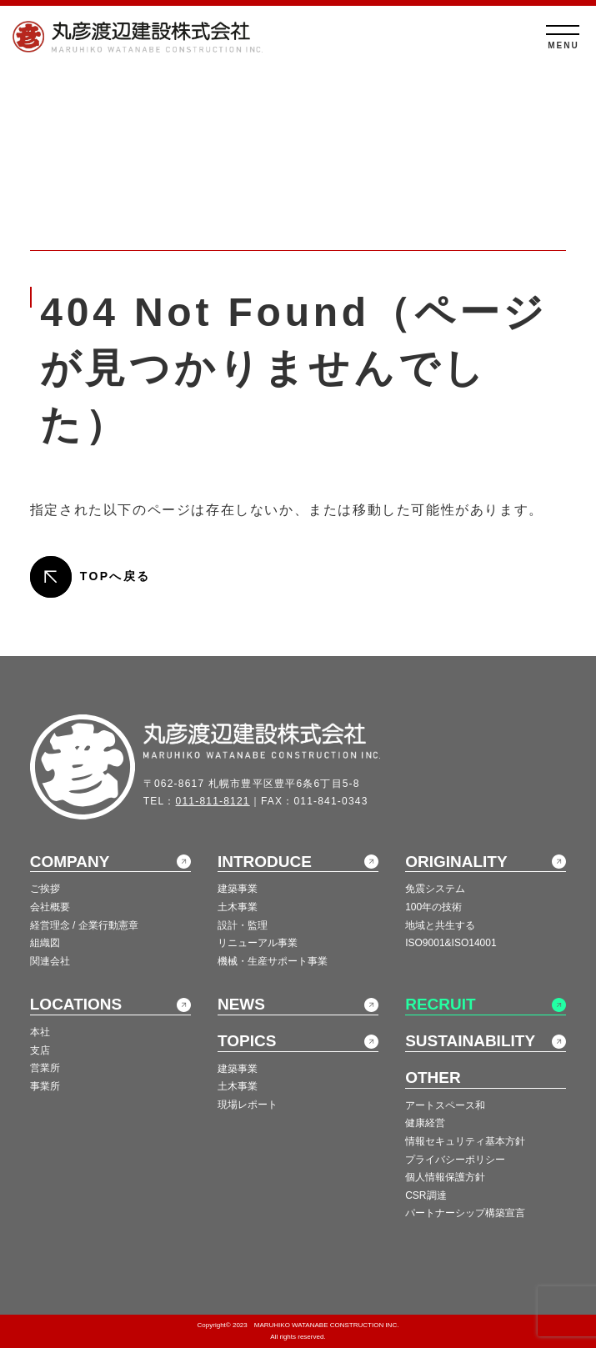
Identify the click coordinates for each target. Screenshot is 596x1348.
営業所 (45, 1068)
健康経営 (425, 1123)
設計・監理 (243, 925)
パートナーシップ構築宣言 (465, 1213)
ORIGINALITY (456, 861)
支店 (40, 1050)
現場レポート (248, 1104)
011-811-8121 (213, 801)
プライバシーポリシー (455, 1159)
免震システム (435, 888)
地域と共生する (440, 925)
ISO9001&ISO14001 (450, 943)
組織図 (45, 943)
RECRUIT (440, 1004)
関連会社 (50, 961)
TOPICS (247, 1041)
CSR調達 (425, 1195)
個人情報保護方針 (445, 1177)
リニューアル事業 (258, 943)
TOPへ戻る (115, 576)
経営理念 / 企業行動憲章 (84, 925)
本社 (40, 1032)
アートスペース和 (445, 1105)
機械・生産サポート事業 (273, 961)
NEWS (241, 1004)
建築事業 (238, 888)
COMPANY (70, 861)
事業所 (45, 1086)
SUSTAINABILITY (470, 1041)
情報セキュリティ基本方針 (465, 1141)
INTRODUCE (265, 861)
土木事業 (238, 907)
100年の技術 (433, 907)
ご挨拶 (45, 888)
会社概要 (50, 907)
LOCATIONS (76, 1004)
